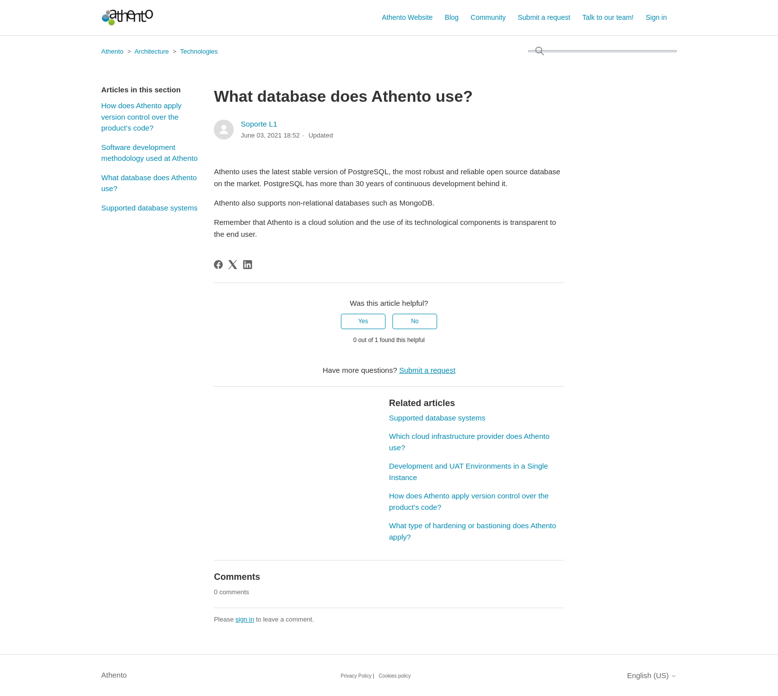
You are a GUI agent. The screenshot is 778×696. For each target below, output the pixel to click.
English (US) (652, 675)
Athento (112, 51)
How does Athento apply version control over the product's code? (141, 116)
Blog (451, 17)
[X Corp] (232, 264)
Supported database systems (149, 208)
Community (488, 17)
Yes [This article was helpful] (363, 321)
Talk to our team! (608, 17)
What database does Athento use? (149, 183)
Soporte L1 (259, 124)
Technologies (199, 51)
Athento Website (407, 17)
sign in (245, 619)
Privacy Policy (356, 676)
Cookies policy (394, 676)
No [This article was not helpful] (414, 321)
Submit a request (544, 17)
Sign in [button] (656, 17)
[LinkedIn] (247, 264)
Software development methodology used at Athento (149, 153)
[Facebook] (218, 264)
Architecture (151, 51)
